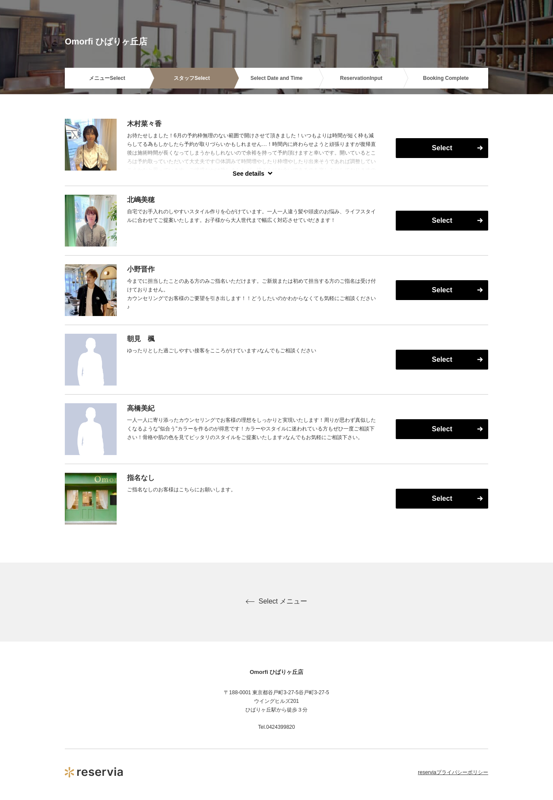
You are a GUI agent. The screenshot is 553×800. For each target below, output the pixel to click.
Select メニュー (277, 601)
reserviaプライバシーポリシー (453, 772)
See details (248, 173)
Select (442, 148)
